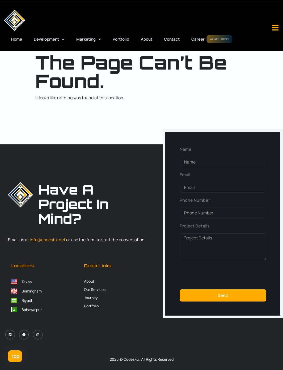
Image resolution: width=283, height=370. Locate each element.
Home (16, 39)
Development (49, 39)
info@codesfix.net (47, 240)
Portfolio (121, 39)
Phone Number (195, 200)
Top (15, 356)
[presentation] (220, 274)
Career (198, 39)
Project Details (195, 226)
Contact (172, 39)
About (146, 39)
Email (185, 175)
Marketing (88, 39)
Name (185, 149)
